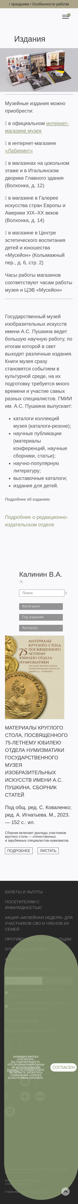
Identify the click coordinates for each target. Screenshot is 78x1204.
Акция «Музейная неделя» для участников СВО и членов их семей (39, 923)
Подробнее (18, 851)
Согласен (63, 1067)
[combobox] (41, 606)
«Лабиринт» (19, 150)
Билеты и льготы (24, 892)
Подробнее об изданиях (27, 499)
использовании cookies (23, 1069)
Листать (48, 851)
